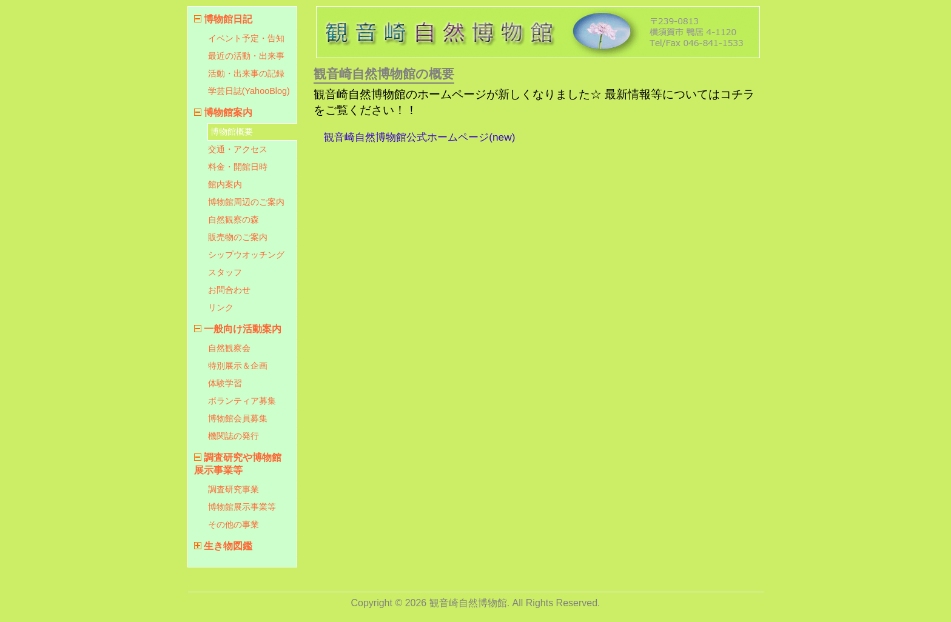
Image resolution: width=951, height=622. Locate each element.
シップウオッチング (246, 254)
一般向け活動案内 (242, 329)
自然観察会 (229, 348)
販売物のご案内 (237, 237)
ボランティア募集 (242, 401)
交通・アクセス (237, 149)
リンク (221, 307)
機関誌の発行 (233, 436)
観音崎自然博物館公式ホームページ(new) (419, 137)
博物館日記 (228, 19)
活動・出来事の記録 (246, 73)
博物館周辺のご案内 (246, 202)
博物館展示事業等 (242, 507)
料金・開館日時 (237, 167)
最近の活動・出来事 (246, 56)
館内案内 (225, 184)
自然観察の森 (233, 219)
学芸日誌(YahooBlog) (249, 91)
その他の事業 (233, 524)
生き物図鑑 (228, 546)
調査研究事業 (233, 489)
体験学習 (225, 383)
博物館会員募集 (237, 418)
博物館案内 (228, 112)
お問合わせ (229, 290)
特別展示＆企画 (237, 365)
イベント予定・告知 (246, 38)
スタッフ (225, 272)
